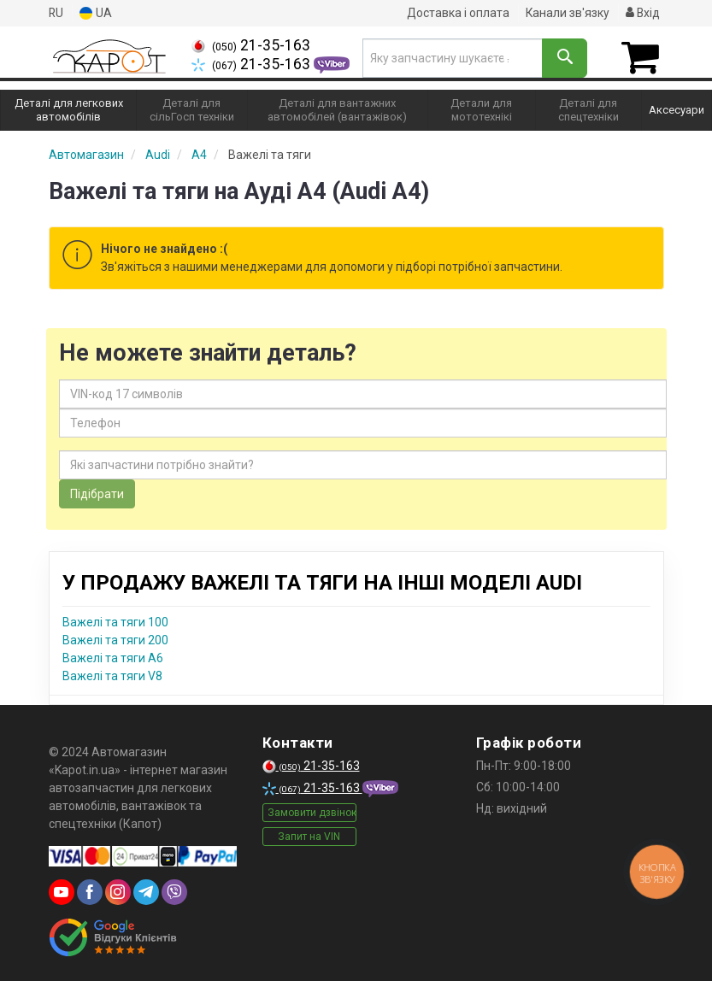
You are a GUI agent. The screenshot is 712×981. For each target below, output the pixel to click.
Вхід (642, 13)
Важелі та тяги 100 (115, 621)
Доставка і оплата (456, 13)
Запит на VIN (309, 837)
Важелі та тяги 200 (115, 639)
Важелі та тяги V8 (112, 675)
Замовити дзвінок (312, 813)
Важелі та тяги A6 (112, 657)
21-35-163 (250, 45)
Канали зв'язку (566, 13)
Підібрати (97, 493)
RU (56, 13)
